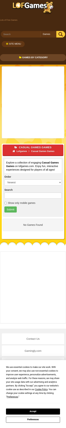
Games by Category (33, 57)
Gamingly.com (33, 350)
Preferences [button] (12, 397)
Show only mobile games (19, 203)
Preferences (33, 419)
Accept (33, 411)
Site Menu (13, 44)
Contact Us (33, 338)
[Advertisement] (33, 102)
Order (7, 176)
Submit (10, 209)
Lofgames (33, 8)
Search (8, 189)
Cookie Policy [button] (41, 389)
